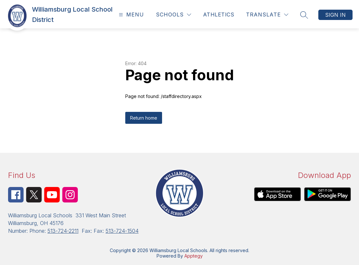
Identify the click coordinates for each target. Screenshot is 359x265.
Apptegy (193, 256)
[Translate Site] (267, 15)
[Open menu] (130, 15)
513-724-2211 (62, 231)
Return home (143, 118)
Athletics (218, 14)
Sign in (335, 15)
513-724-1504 (122, 231)
